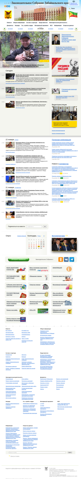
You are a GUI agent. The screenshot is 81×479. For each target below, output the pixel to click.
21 (33, 246)
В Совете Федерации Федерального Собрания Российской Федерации (46, 356)
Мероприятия (60, 408)
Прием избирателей (26, 366)
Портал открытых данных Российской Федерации (13, 319)
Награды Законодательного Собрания (38, 294)
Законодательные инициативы (13, 386)
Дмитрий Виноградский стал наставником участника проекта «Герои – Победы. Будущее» (30, 177)
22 (36, 246)
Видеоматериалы (10, 334)
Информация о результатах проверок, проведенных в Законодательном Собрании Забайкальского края (13, 429)
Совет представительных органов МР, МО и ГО (63, 404)
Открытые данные (35, 284)
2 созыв (42, 405)
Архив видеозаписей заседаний (27, 392)
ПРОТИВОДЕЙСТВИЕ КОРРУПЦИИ (12, 277)
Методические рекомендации (64, 406)
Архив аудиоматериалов (58, 133)
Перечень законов (60, 381)
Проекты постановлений (62, 379)
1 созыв (42, 403)
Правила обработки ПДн (46, 381)
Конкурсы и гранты (10, 336)
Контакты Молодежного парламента (46, 414)
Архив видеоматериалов (58, 130)
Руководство (9, 354)
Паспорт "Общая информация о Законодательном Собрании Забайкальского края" (30, 439)
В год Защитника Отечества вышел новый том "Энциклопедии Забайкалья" (65, 80)
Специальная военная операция (23, 172)
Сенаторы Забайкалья (11, 164)
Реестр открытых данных (29, 431)
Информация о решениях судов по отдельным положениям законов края (12, 441)
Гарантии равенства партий (61, 276)
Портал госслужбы (11, 310)
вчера (16, 139)
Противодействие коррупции (30, 413)
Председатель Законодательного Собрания (15, 83)
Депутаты (24, 354)
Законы (42, 389)
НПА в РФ (32, 310)
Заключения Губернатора (46, 379)
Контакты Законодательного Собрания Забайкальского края (47, 338)
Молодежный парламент (60, 284)
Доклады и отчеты (44, 383)
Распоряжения (59, 387)
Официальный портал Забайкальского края (59, 311)
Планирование (9, 379)
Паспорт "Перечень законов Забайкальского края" (30, 448)
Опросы (23, 336)
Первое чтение (44, 387)
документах (64, 164)
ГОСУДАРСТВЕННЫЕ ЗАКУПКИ (12, 294)
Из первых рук (25, 330)
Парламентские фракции (11, 197)
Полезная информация (61, 140)
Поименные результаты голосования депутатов (27, 398)
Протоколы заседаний (27, 381)
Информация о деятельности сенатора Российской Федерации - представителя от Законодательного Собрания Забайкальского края (47, 362)
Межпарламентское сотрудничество (10, 389)
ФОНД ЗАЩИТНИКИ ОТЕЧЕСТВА (12, 268)
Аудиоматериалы (26, 334)
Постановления (60, 385)
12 (29, 244)
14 (33, 244)
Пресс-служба (25, 338)
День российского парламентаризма (58, 294)
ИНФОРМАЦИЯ (57, 267)
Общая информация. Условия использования (30, 428)
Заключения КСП (44, 385)
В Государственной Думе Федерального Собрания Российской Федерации (46, 367)
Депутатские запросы (11, 398)
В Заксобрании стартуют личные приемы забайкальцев (31, 212)
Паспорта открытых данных (29, 433)
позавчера (18, 187)
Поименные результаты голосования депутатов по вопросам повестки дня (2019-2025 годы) (64, 157)
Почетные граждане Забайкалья (10, 407)
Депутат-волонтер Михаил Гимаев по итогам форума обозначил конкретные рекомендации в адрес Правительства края (31, 90)
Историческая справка (45, 335)
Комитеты (8, 356)
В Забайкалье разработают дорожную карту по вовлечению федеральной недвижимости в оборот (30, 156)
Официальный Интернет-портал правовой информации (13, 303)
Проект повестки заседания (12, 381)
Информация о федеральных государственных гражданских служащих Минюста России (47, 343)
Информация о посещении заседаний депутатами (28, 395)
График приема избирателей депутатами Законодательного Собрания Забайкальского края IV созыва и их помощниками (65, 150)
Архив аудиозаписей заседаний (11, 395)
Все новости (9, 330)
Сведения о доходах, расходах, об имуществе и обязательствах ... (28, 363)
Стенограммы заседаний (12, 383)
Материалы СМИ (26, 332)
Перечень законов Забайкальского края (61, 176)
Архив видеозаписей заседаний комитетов (11, 392)
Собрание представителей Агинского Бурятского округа (14, 285)
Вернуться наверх (15, 456)
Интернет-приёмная (19, 259)
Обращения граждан (36, 276)
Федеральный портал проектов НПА (36, 302)
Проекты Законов (60, 383)
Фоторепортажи (58, 236)
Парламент (8, 218)
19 (29, 246)
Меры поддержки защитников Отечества (38, 268)
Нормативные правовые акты (30, 403)
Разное (58, 389)
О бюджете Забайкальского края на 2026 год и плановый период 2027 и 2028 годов (63, 199)
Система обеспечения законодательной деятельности (59, 303)
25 (43, 246)
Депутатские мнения (10, 96)
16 (38, 244)
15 (36, 244)
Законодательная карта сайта (29, 386)
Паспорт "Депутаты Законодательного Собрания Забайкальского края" (30, 444)
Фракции (24, 356)
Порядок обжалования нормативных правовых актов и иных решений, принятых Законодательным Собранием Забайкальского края (13, 436)
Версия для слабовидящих (74, 3)
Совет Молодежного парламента (45, 408)
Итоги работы (25, 379)
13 (31, 244)
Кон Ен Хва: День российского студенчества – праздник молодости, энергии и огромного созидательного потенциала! (65, 49)
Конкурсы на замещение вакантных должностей (29, 406)
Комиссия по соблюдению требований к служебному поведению (29, 410)
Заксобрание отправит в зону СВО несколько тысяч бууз (65, 97)
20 (31, 246)
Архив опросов (21, 236)
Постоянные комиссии (11, 366)
